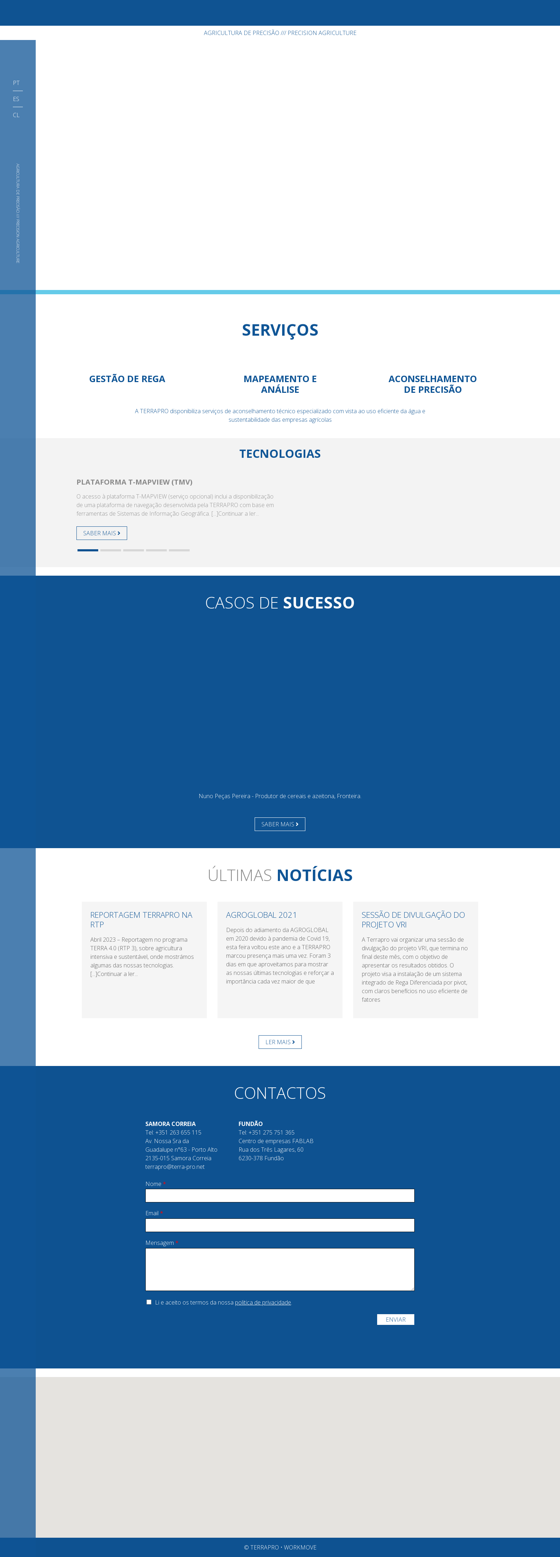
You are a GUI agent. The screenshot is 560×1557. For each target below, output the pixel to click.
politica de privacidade (263, 1302)
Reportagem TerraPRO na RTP (141, 919)
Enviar (396, 1319)
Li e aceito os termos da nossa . (223, 1302)
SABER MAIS (101, 533)
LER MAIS (280, 1042)
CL (16, 115)
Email (154, 1213)
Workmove (300, 1547)
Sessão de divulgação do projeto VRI (413, 919)
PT (16, 83)
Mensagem (162, 1243)
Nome (155, 1184)
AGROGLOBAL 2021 (261, 914)
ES (16, 99)
